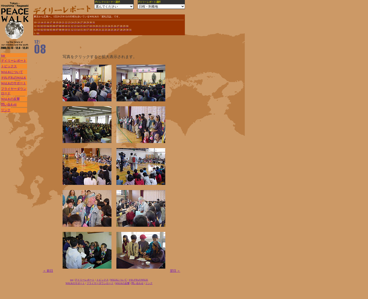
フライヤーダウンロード (100, 283)
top (3, 55)
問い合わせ (9, 104)
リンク (6, 110)
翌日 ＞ (175, 271)
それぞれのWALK (13, 77)
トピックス (9, 66)
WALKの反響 (10, 99)
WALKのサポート (13, 83)
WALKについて (12, 72)
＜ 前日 (48, 271)
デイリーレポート (13, 60)
